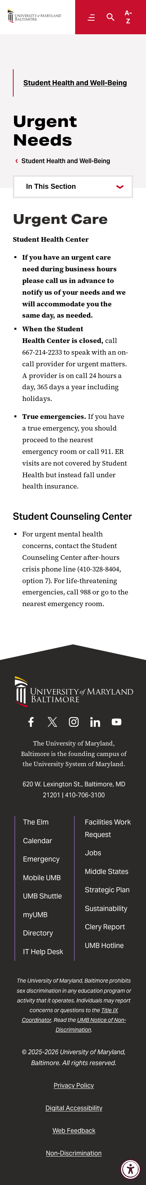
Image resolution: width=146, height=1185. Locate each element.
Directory (38, 932)
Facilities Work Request (108, 828)
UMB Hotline (104, 945)
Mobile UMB (42, 877)
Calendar (37, 840)
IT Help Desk (43, 951)
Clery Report (105, 926)
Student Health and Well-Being (75, 82)
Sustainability (106, 908)
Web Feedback (74, 1131)
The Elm (36, 822)
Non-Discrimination (74, 1153)
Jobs (93, 852)
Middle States (106, 871)
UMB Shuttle (42, 895)
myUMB (35, 914)
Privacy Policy (74, 1085)
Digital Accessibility (74, 1108)
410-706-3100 (85, 795)
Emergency (41, 858)
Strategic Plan (107, 889)
